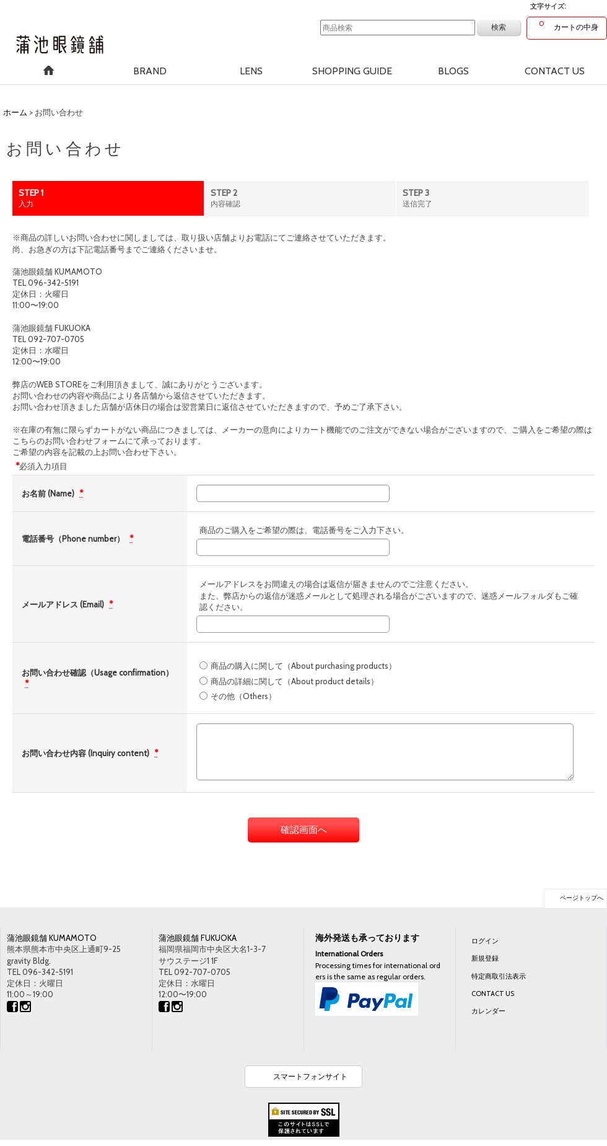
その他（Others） (243, 696)
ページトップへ (581, 898)
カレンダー (488, 1011)
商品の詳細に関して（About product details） (294, 681)
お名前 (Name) (49, 493)
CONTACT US (492, 993)
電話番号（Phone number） (74, 539)
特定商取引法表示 (498, 976)
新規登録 (485, 958)
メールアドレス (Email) (64, 604)
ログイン (485, 941)
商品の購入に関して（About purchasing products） (303, 666)
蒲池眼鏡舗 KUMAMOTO (52, 938)
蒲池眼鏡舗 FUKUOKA (198, 938)
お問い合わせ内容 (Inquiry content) (86, 753)
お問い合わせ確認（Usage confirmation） (97, 672)
